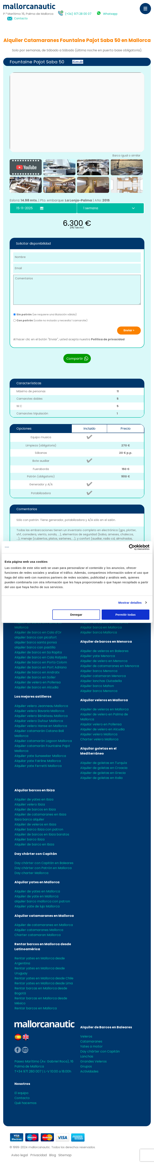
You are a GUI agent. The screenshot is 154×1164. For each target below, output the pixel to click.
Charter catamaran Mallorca (37, 935)
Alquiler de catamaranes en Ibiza (40, 814)
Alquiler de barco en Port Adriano (40, 667)
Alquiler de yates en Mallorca (37, 891)
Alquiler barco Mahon (97, 686)
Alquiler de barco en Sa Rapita (38, 652)
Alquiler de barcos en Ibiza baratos (41, 834)
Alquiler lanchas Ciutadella (101, 681)
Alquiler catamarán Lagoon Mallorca (43, 741)
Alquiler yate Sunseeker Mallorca (40, 756)
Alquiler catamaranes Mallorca (38, 930)
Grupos (86, 1066)
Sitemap (65, 1155)
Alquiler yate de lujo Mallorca (37, 906)
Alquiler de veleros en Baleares (104, 651)
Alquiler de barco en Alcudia (36, 687)
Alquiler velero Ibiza (29, 804)
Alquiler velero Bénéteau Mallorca (41, 716)
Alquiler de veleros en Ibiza (35, 824)
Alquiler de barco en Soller (35, 677)
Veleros (86, 1036)
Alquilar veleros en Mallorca (104, 700)
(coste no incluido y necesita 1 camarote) (50, 320)
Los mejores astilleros (32, 696)
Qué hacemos (25, 1103)
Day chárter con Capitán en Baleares (43, 863)
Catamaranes (91, 1041)
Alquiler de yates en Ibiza (33, 799)
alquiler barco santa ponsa (35, 642)
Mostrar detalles (130, 602)
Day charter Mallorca (31, 873)
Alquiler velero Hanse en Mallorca (40, 726)
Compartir (77, 358)
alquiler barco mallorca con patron (42, 901)
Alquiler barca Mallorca (98, 632)
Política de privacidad (108, 339)
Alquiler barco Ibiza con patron (38, 829)
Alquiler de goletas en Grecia (103, 773)
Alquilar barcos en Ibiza (34, 790)
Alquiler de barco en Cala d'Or (38, 632)
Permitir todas (125, 614)
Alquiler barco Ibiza (29, 839)
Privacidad (38, 1155)
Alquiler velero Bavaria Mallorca (39, 711)
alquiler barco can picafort (35, 637)
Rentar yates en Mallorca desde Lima (43, 983)
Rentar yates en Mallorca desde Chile (43, 978)
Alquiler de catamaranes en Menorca (109, 666)
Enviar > (129, 330)
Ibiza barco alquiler (29, 819)
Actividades (89, 1071)
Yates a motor (91, 1046)
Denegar (76, 614)
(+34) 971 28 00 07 (78, 14)
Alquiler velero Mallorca (98, 734)
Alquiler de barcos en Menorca (106, 641)
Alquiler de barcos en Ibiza (35, 809)
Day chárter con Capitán (35, 853)
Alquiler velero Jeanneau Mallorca (41, 706)
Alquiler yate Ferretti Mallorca (38, 766)
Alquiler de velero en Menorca (103, 661)
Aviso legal (19, 1155)
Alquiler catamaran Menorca (103, 676)
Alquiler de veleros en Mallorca (104, 709)
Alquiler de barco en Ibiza (34, 844)
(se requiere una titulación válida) (45, 314)
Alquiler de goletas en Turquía (103, 763)
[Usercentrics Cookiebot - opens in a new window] (131, 547)
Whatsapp (110, 14)
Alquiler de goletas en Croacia (103, 768)
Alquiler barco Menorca (98, 671)
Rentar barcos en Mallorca (35, 1008)
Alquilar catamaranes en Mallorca (44, 915)
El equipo (21, 1093)
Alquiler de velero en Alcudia (102, 729)
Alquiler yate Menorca (97, 656)
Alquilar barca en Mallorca (101, 627)
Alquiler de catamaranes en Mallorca (43, 925)
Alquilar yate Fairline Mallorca (37, 761)
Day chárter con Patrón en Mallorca (43, 868)
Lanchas (86, 1056)
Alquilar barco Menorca (98, 691)
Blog (52, 1155)
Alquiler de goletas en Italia (101, 778)
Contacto (21, 19)
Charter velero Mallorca (99, 739)
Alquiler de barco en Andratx (37, 672)
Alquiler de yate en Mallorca (36, 896)
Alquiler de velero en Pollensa (37, 682)
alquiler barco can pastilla (34, 647)
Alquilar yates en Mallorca (37, 882)
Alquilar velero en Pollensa (101, 724)
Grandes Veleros (93, 1061)
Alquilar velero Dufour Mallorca (38, 721)
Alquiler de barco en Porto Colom (40, 662)
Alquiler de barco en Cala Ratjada (40, 657)
